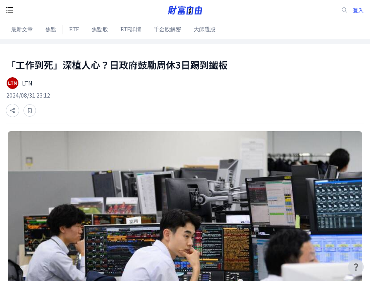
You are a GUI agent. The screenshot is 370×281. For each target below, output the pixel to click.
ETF (74, 29)
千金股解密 (167, 29)
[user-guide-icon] (356, 267)
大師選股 (205, 29)
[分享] (12, 110)
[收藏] (29, 110)
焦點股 (100, 29)
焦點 (50, 29)
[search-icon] (344, 10)
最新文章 (22, 29)
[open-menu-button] (9, 10)
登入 (358, 10)
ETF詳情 (130, 29)
